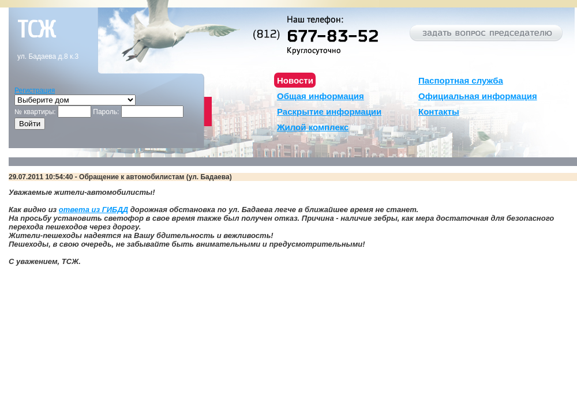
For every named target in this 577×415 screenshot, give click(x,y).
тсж (36, 30)
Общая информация (320, 96)
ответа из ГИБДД (93, 209)
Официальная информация (477, 96)
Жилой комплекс (313, 127)
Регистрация (34, 90)
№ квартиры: (35, 112)
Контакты (438, 111)
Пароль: (106, 112)
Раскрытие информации (329, 111)
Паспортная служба (460, 80)
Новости (295, 80)
